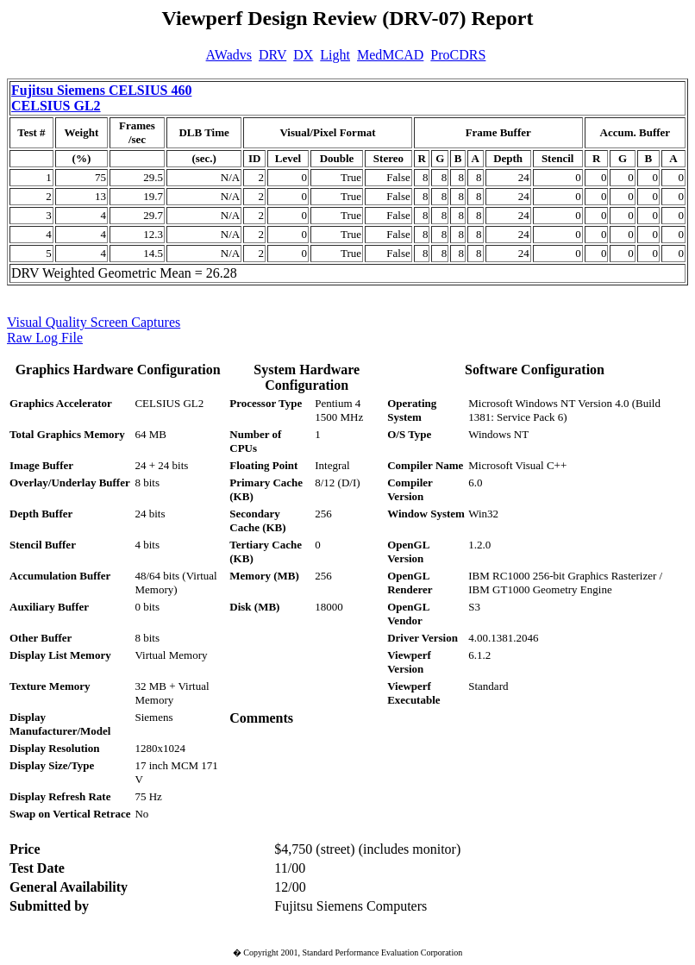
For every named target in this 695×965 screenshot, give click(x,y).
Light (335, 54)
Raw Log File (45, 337)
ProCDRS (457, 54)
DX (303, 54)
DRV (272, 54)
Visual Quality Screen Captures (93, 322)
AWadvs (229, 54)
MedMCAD (390, 54)
